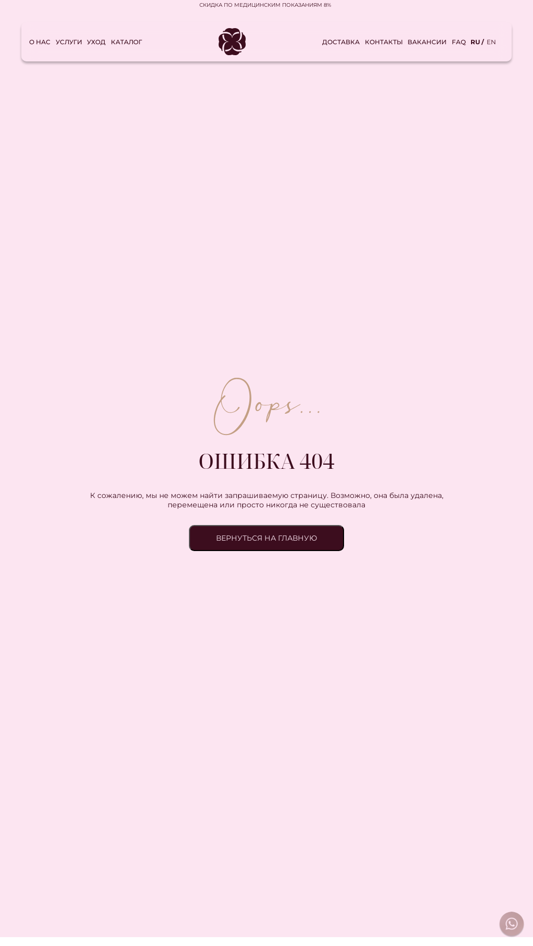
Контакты (384, 42)
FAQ (459, 42)
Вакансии (427, 42)
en (491, 42)
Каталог (126, 42)
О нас (39, 42)
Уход (96, 42)
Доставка (341, 42)
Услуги (69, 42)
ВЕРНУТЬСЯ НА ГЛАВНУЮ (266, 538)
